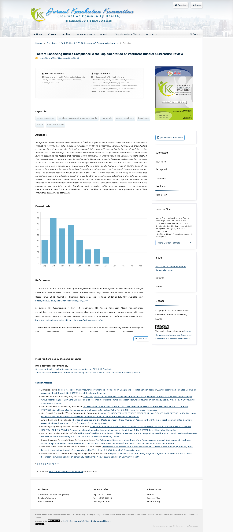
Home (37, 34)
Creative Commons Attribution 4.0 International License (86, 521)
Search (195, 34)
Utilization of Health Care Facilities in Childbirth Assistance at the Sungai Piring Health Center (123, 433)
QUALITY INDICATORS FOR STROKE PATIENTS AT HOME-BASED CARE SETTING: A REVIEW (145, 413)
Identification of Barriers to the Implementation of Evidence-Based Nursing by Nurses (144, 447)
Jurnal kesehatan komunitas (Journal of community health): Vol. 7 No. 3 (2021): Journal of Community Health (87, 373)
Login (197, 5)
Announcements (86, 34)
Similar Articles (43, 383)
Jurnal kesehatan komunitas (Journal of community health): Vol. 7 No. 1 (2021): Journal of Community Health (116, 455)
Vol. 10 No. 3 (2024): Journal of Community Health (89, 44)
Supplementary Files (126, 34)
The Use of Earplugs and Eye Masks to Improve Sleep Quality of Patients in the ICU (113, 420)
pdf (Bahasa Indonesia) (171, 138)
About (104, 34)
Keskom (150, 34)
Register (180, 5)
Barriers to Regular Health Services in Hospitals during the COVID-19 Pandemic (73, 369)
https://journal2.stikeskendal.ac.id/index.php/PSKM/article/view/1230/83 (69, 320)
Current (52, 34)
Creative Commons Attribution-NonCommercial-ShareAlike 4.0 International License (173, 335)
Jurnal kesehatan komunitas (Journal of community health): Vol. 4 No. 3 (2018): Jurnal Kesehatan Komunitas (118, 401)
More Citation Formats (169, 242)
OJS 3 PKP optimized (166, 526)
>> (58, 464)
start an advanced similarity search (66, 472)
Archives (66, 34)
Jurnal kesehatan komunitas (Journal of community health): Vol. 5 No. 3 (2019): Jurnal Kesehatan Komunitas (105, 410)
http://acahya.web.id (192, 526)
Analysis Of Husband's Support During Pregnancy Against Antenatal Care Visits (146, 454)
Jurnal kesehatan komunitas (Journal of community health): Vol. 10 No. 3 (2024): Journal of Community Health (117, 448)
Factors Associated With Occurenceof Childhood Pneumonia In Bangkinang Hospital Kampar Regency (107, 390)
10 (53, 464)
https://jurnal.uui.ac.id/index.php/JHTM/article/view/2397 (61, 301)
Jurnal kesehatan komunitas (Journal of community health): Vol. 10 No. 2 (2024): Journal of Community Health (121, 444)
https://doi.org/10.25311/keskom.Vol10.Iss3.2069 (59, 58)
